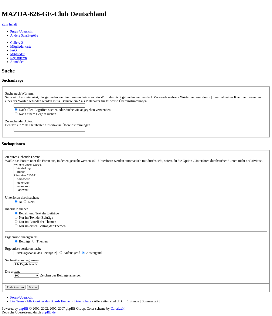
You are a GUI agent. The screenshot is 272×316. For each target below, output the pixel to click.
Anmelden (17, 62)
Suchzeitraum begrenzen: (22, 260)
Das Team (17, 301)
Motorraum (38, 183)
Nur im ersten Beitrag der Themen (40, 226)
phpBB (23, 308)
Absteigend (92, 253)
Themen (40, 241)
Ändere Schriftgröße (24, 35)
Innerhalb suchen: (17, 209)
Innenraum (38, 186)
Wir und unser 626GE (38, 165)
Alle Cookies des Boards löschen (49, 301)
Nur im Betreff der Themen (35, 222)
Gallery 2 (16, 42)
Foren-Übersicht (21, 31)
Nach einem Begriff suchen (35, 114)
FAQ (13, 50)
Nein (29, 202)
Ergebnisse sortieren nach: (23, 248)
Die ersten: (12, 271)
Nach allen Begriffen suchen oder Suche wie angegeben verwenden (63, 110)
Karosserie (38, 179)
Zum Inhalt (9, 24)
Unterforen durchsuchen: (22, 197)
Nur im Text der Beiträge (34, 217)
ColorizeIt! (117, 308)
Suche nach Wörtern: (19, 93)
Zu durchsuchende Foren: (22, 157)
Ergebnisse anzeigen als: (21, 237)
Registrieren (18, 58)
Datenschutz (82, 301)
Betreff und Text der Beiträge (37, 213)
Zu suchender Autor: (19, 121)
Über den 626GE (38, 175)
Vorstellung (38, 168)
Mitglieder (17, 54)
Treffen (38, 172)
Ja (18, 202)
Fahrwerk (38, 190)
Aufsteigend (70, 253)
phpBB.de (48, 312)
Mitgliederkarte (20, 46)
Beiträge (22, 241)
